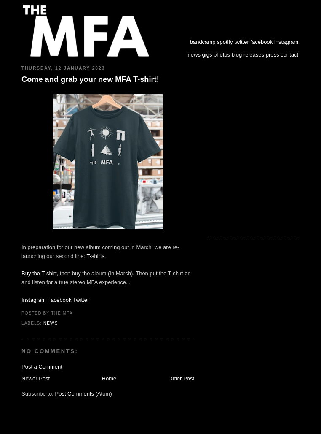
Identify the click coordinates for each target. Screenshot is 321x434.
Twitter (81, 300)
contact (289, 55)
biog (237, 55)
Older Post (181, 378)
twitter (241, 42)
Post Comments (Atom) (83, 394)
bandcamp (203, 42)
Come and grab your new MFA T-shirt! (90, 79)
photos (222, 55)
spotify (225, 42)
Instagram (33, 300)
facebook (262, 42)
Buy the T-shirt (39, 273)
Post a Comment (41, 366)
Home (109, 378)
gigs (207, 55)
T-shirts (95, 256)
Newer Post (35, 378)
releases (253, 55)
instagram (286, 42)
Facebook (59, 300)
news (194, 55)
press (272, 55)
